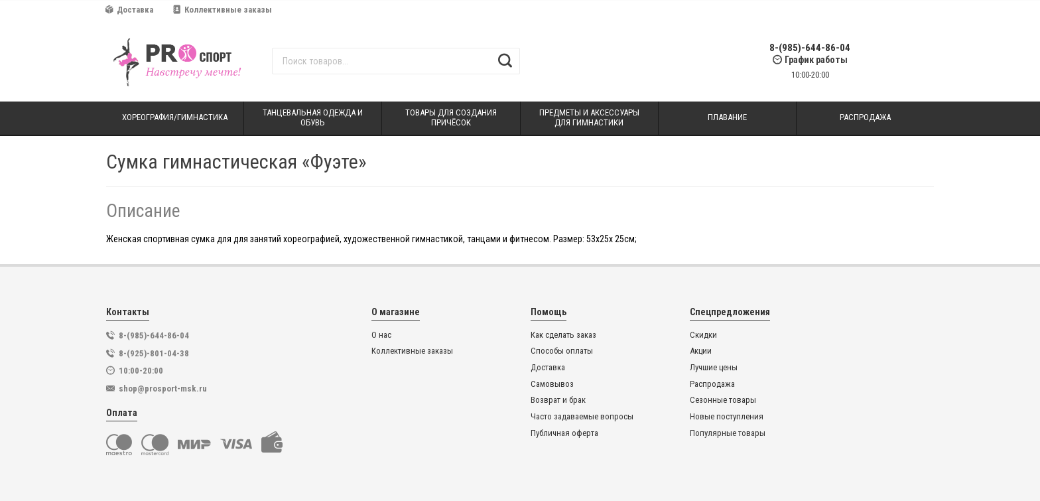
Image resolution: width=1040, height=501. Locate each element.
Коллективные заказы (222, 10)
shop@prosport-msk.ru (163, 389)
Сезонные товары (723, 400)
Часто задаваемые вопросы (582, 416)
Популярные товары (727, 433)
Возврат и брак (558, 400)
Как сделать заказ (563, 335)
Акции (701, 351)
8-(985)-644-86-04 (809, 48)
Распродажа (712, 384)
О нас (381, 335)
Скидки (703, 335)
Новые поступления (726, 416)
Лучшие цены (714, 367)
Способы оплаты (562, 351)
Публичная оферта (564, 433)
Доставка (129, 10)
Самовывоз (552, 384)
